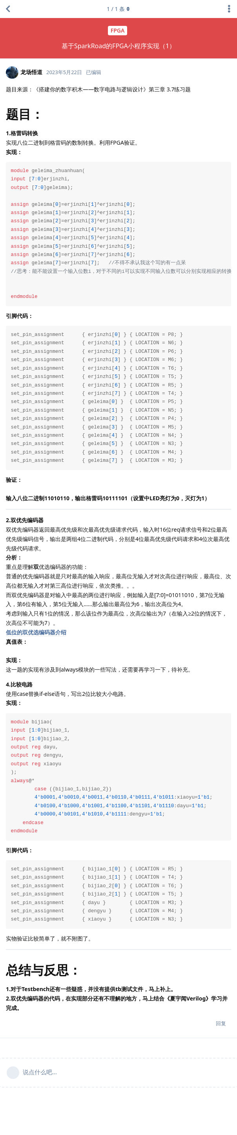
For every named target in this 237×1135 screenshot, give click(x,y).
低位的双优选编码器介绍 (36, 632)
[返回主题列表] (8, 9)
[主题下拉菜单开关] (229, 9)
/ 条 (118, 9)
